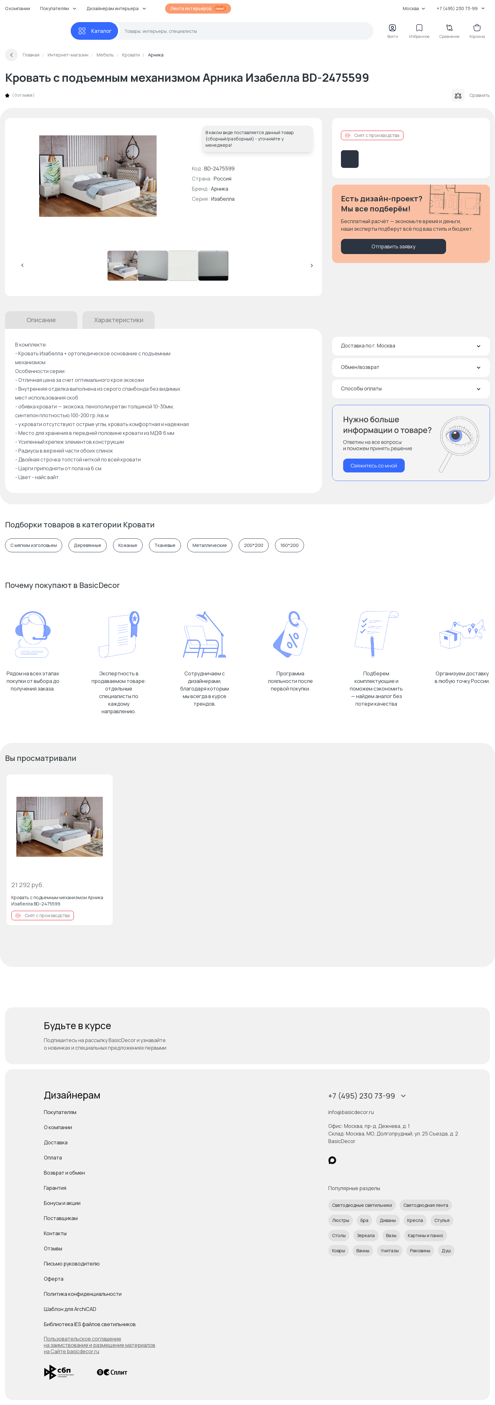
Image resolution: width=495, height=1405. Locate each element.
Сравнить (471, 95)
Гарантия (55, 1187)
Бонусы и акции (62, 1203)
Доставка (56, 1142)
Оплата (53, 1157)
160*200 (289, 545)
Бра (364, 1220)
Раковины (420, 1251)
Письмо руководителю (72, 1263)
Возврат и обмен (64, 1172)
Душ (446, 1251)
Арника (219, 188)
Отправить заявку (393, 246)
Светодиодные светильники (362, 1205)
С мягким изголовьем (33, 545)
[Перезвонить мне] (411, 443)
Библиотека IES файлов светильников (90, 1324)
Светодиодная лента (425, 1205)
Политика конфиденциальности (83, 1293)
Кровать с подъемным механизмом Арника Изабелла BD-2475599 (57, 900)
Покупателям (60, 1112)
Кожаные (127, 545)
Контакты (55, 1233)
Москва (414, 8)
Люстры (340, 1220)
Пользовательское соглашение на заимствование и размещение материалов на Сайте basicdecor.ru (99, 1345)
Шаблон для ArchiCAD (70, 1309)
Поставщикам (61, 1218)
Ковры (338, 1251)
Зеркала (366, 1235)
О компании (17, 8)
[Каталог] (94, 31)
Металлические (210, 545)
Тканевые (165, 545)
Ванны (362, 1251)
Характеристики (118, 320)
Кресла (415, 1220)
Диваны (388, 1220)
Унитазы (390, 1251)
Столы (339, 1235)
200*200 (253, 545)
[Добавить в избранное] (102, 784)
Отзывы (53, 1248)
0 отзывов (23, 95)
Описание (41, 320)
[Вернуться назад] (11, 55)
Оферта (53, 1278)
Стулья (442, 1220)
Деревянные (87, 545)
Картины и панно (425, 1235)
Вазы (391, 1235)
